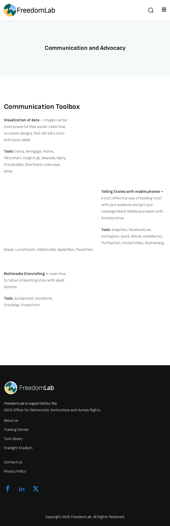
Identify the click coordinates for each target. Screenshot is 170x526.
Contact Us (13, 462)
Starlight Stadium (18, 448)
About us (11, 420)
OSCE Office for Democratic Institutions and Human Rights (52, 410)
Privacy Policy (15, 471)
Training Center (16, 429)
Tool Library (13, 438)
